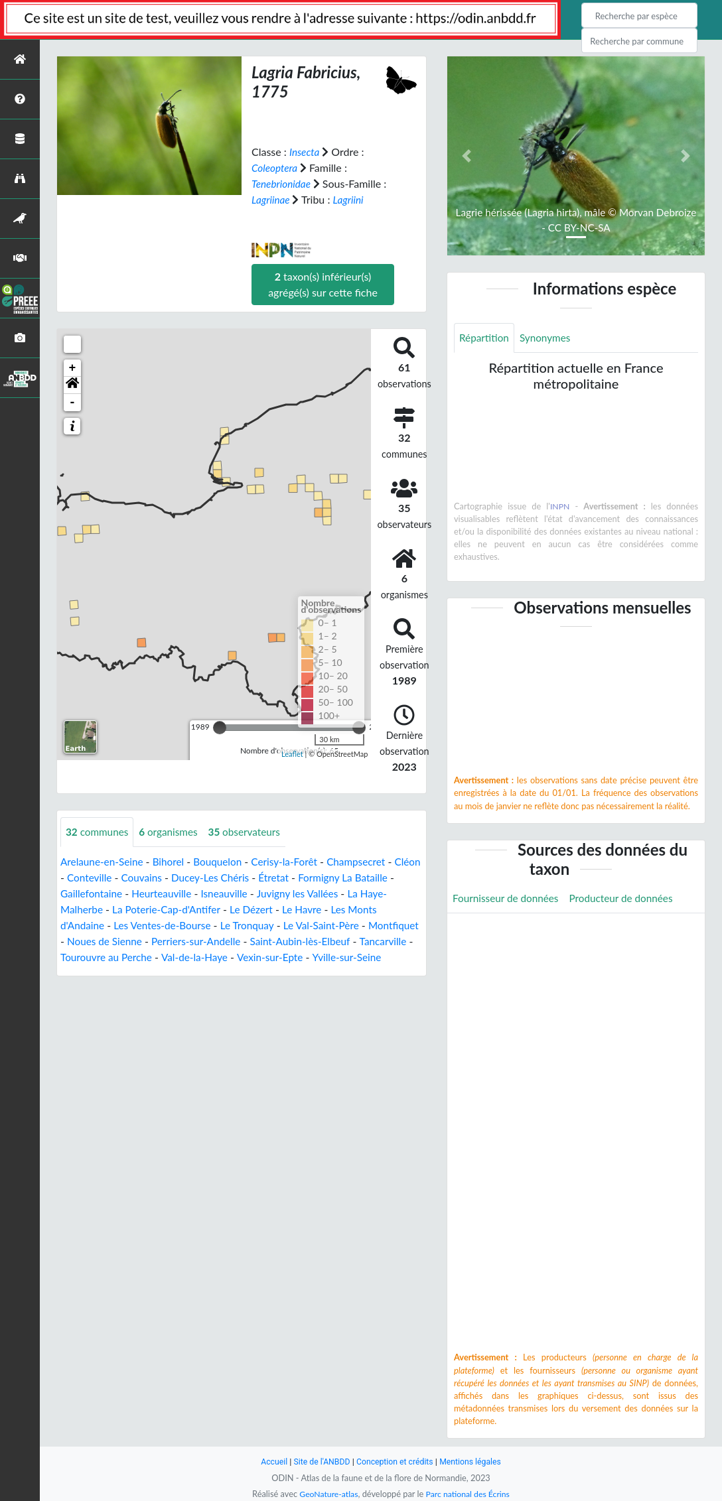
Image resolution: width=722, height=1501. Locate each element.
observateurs (251, 831)
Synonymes (548, 338)
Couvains (174, 877)
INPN (559, 506)
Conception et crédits (395, 1462)
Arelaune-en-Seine (103, 861)
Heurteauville (209, 893)
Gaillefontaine (136, 893)
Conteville (120, 877)
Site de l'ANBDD (319, 1462)
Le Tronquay (255, 925)
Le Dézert (287, 909)
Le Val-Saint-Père (331, 925)
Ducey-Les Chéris (246, 877)
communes (98, 831)
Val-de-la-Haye (264, 956)
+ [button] (72, 367)
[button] (72, 384)
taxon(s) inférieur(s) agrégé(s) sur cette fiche (323, 283)
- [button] (72, 402)
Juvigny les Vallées (350, 893)
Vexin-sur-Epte (342, 956)
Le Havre (339, 909)
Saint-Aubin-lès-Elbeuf (365, 941)
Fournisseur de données (508, 899)
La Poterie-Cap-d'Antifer (198, 909)
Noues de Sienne (162, 941)
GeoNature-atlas (326, 1493)
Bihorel (172, 861)
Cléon (74, 877)
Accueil (269, 1462)
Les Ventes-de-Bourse (166, 925)
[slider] (219, 727)
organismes (172, 831)
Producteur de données (628, 899)
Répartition (485, 338)
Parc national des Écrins (469, 1493)
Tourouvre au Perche (172, 956)
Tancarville (91, 956)
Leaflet (292, 754)
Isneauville (274, 893)
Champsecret (367, 861)
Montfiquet (86, 941)
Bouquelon (223, 861)
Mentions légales (474, 1462)
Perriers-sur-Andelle (257, 941)
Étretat (312, 877)
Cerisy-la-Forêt (293, 861)
